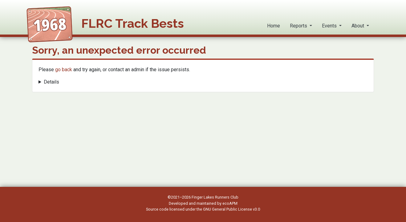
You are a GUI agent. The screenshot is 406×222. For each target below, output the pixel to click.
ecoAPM (230, 203)
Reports (299, 26)
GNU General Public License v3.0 (231, 209)
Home (273, 26)
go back (63, 69)
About (358, 26)
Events (330, 26)
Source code (157, 209)
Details (51, 82)
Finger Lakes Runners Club (215, 197)
